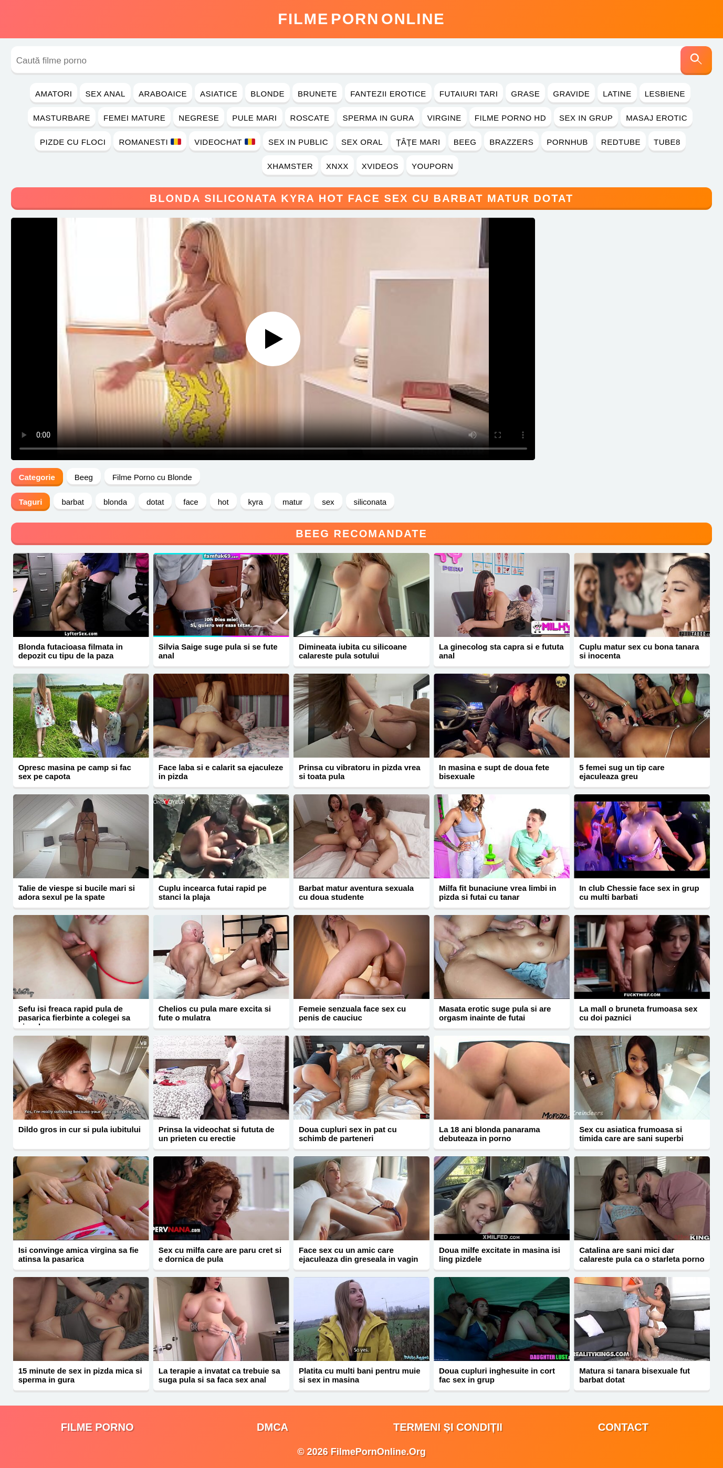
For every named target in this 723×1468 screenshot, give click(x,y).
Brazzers (511, 141)
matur (292, 501)
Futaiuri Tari (468, 93)
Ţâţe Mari (418, 141)
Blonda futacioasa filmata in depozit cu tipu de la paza (70, 651)
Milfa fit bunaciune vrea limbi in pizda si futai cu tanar (497, 892)
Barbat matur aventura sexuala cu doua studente (356, 892)
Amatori (53, 93)
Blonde (267, 93)
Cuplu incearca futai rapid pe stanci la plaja (213, 892)
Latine (617, 93)
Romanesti (150, 141)
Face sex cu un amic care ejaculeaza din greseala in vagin (358, 1254)
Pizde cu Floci (73, 141)
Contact (623, 1427)
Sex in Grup (586, 117)
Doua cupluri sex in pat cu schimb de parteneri (348, 1134)
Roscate (310, 117)
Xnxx (337, 166)
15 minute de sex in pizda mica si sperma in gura (80, 1375)
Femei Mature (134, 117)
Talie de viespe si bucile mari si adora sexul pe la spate (76, 892)
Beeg (465, 141)
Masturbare (61, 117)
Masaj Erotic (656, 117)
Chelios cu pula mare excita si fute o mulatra (215, 1013)
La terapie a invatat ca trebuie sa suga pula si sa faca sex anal (219, 1375)
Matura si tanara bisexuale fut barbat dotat (634, 1375)
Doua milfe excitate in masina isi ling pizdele (499, 1254)
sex (328, 501)
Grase (525, 93)
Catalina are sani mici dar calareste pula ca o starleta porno (641, 1254)
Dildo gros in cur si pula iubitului (79, 1129)
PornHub (567, 141)
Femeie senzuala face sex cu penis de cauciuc (352, 1013)
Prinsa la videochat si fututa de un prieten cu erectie (217, 1134)
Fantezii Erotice (388, 93)
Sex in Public (298, 141)
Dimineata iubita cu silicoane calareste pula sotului (353, 651)
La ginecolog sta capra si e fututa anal (501, 651)
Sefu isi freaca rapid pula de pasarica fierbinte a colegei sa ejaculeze (74, 1017)
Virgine (444, 117)
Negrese (199, 117)
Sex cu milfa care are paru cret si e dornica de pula (220, 1254)
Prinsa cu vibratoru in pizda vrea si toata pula (360, 772)
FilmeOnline (361, 18)
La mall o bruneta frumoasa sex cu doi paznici (638, 1013)
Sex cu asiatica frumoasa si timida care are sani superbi (631, 1134)
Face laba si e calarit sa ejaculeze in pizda (221, 772)
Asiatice (218, 93)
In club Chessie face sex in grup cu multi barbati (639, 892)
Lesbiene (665, 93)
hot (223, 501)
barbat (72, 501)
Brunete (317, 93)
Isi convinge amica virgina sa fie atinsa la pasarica (78, 1254)
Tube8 (667, 141)
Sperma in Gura (378, 117)
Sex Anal (105, 93)
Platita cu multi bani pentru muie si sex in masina (360, 1375)
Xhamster (290, 166)
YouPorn (432, 166)
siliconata (370, 501)
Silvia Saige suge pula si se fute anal (218, 651)
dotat (155, 501)
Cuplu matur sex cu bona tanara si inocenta (639, 651)
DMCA (272, 1427)
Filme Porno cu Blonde (152, 477)
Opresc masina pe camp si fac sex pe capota (74, 772)
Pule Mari (254, 117)
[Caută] (696, 60)
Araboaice (163, 93)
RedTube (621, 141)
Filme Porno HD (510, 117)
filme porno (97, 1427)
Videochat (224, 141)
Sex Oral (362, 141)
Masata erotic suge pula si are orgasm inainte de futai (495, 1013)
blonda (115, 501)
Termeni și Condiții (447, 1427)
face (190, 501)
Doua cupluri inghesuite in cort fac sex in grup (497, 1375)
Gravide (571, 93)
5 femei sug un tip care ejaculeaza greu (622, 772)
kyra (255, 501)
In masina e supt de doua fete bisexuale (494, 772)
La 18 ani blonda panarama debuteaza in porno (489, 1134)
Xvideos (380, 166)
